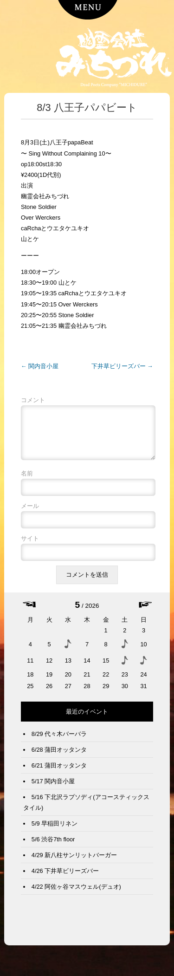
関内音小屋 (39, 366)
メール (30, 513)
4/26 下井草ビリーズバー (65, 878)
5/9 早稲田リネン (54, 830)
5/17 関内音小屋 (53, 788)
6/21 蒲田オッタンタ (59, 772)
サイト (30, 545)
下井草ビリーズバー (122, 366)
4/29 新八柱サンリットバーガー (74, 862)
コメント (33, 400)
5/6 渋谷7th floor (53, 846)
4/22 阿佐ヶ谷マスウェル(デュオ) (76, 894)
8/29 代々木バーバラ (59, 741)
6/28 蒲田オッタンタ (59, 757)
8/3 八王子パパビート (87, 107)
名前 (27, 480)
